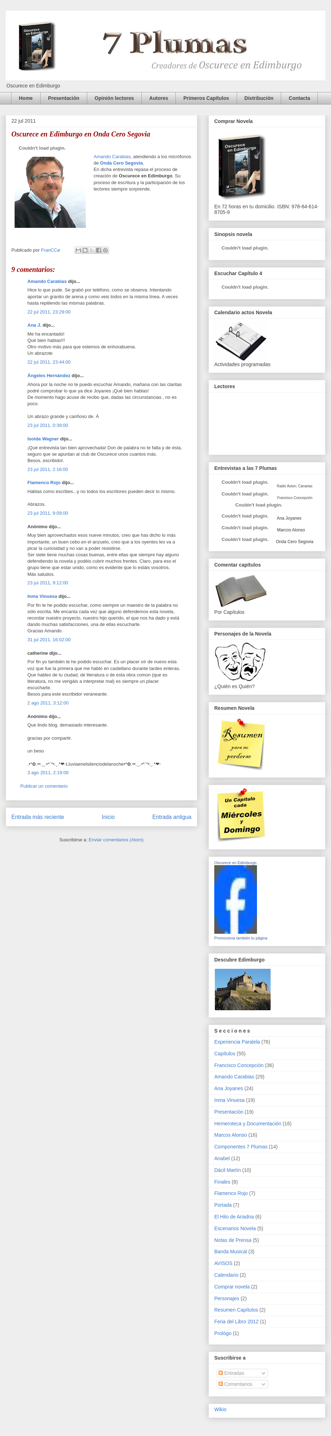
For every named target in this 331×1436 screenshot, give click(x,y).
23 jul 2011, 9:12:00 (47, 582)
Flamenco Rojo (44, 482)
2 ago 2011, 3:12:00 (48, 703)
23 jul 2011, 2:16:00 (47, 469)
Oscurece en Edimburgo (235, 863)
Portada (223, 1205)
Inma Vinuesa (42, 596)
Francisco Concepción (239, 1065)
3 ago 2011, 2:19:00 (48, 772)
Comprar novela (232, 1287)
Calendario (226, 1275)
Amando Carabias (112, 156)
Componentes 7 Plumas (240, 1147)
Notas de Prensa (232, 1240)
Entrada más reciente (37, 817)
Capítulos (224, 1053)
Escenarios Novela (235, 1228)
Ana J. (34, 325)
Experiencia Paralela (237, 1042)
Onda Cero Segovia (121, 163)
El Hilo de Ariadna (234, 1217)
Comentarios (235, 1384)
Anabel (222, 1158)
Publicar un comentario (44, 786)
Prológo (222, 1333)
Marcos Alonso (290, 529)
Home (26, 98)
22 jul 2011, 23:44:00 (48, 362)
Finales (222, 1182)
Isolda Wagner (43, 438)
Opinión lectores (114, 98)
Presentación (63, 98)
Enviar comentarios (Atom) (116, 839)
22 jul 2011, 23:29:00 (48, 312)
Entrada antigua (171, 817)
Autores (158, 98)
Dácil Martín (227, 1170)
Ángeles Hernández (48, 375)
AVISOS (223, 1263)
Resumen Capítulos (236, 1310)
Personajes (226, 1298)
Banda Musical (230, 1251)
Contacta (299, 98)
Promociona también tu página (240, 938)
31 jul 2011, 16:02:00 (48, 639)
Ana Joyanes (288, 518)
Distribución (259, 98)
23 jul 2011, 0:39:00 (47, 425)
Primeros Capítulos (206, 98)
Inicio (108, 817)
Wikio (220, 1409)
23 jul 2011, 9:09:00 (47, 513)
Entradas (231, 1373)
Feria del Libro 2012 (236, 1321)
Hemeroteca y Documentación (247, 1123)
